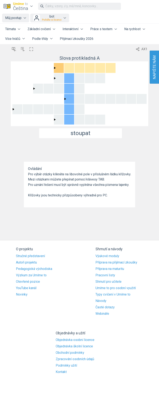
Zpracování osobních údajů (75, 359)
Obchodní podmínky (70, 353)
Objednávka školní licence (74, 346)
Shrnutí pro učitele (108, 282)
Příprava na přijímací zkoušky (116, 262)
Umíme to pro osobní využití (115, 288)
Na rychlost (132, 29)
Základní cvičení (39, 29)
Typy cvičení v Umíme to (112, 294)
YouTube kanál (26, 288)
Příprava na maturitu (109, 269)
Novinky (22, 294)
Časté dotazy (105, 307)
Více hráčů (12, 39)
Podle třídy (40, 39)
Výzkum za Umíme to (31, 275)
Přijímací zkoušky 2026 (76, 39)
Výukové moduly (107, 256)
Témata (10, 29)
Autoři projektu (26, 262)
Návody (100, 301)
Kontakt (61, 372)
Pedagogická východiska (34, 269)
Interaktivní (70, 29)
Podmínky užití (66, 365)
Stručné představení (30, 256)
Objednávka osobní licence (75, 340)
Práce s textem (101, 29)
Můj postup (13, 18)
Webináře (102, 314)
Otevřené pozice (28, 282)
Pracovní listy (105, 275)
